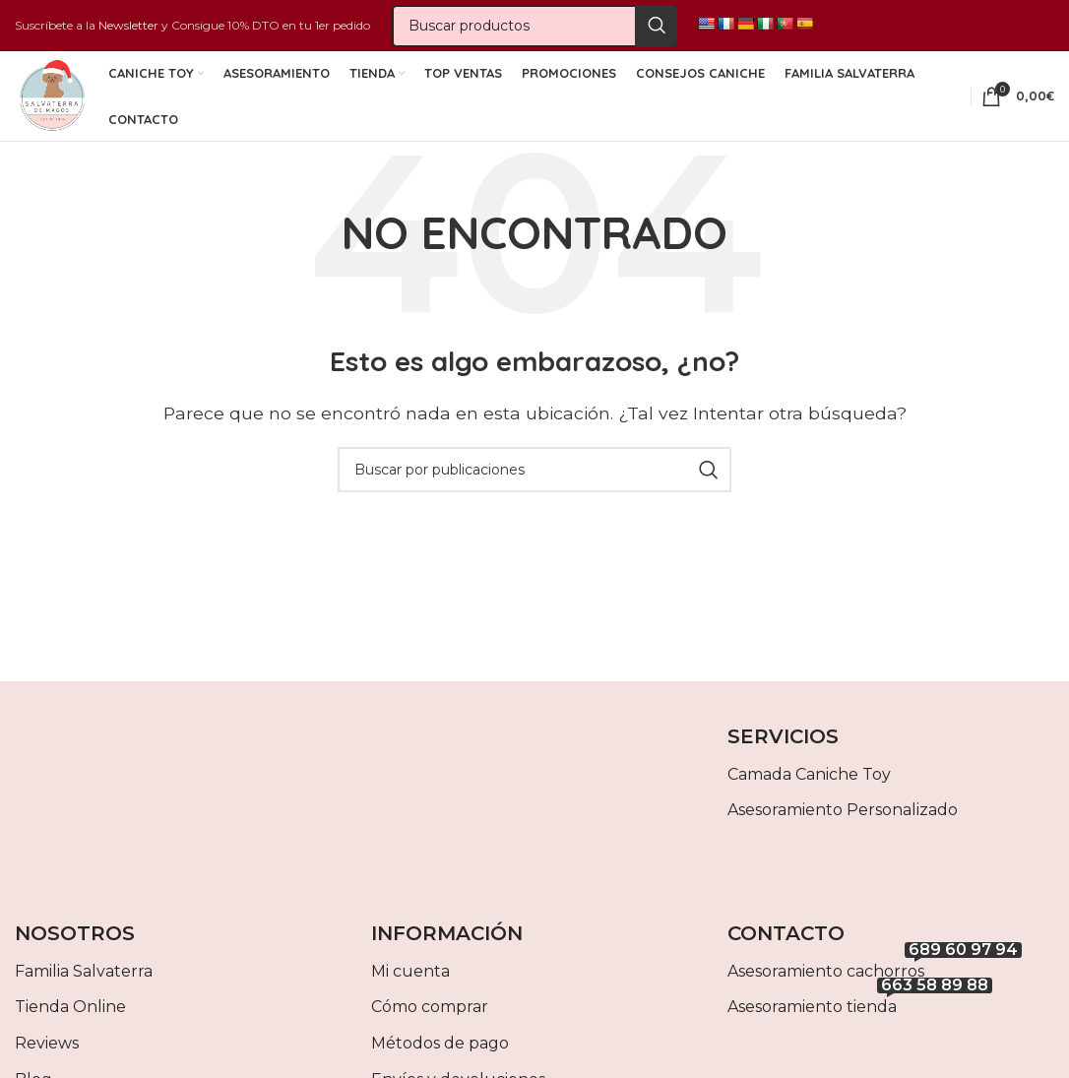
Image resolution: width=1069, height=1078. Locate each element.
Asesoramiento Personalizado (842, 827)
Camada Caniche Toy (809, 792)
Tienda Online (70, 1024)
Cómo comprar (429, 1024)
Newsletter (128, 27)
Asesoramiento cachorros (874, 985)
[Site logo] (52, 105)
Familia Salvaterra (84, 989)
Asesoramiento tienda (859, 1020)
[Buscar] (534, 28)
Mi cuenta (410, 989)
